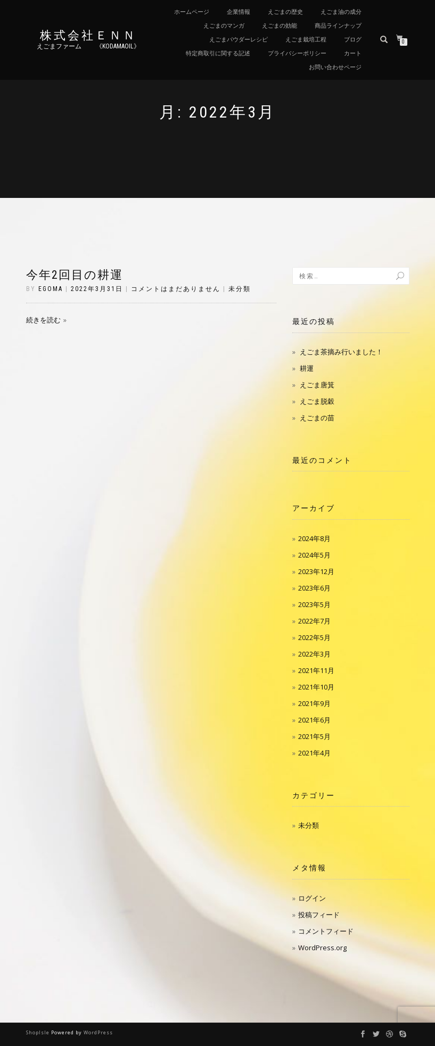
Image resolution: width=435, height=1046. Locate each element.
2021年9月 (314, 703)
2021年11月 (316, 670)
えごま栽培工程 (305, 39)
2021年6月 (314, 720)
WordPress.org (322, 947)
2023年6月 (314, 588)
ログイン (312, 898)
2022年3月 (314, 654)
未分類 (239, 289)
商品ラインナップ (338, 25)
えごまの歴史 (285, 12)
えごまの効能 (279, 25)
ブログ (353, 39)
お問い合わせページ (335, 67)
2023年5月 (314, 604)
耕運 (307, 368)
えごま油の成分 (341, 12)
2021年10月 (316, 687)
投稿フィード (319, 914)
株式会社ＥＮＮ (88, 35)
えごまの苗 (317, 417)
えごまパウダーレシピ (238, 39)
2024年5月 (314, 555)
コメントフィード (326, 931)
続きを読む (43, 320)
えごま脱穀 (317, 401)
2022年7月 (314, 621)
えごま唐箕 (317, 384)
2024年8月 (314, 538)
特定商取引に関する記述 (218, 53)
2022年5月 (314, 637)
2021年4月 (314, 753)
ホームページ (191, 12)
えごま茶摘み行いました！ (341, 351)
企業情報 (238, 12)
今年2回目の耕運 (74, 274)
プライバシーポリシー (297, 53)
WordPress (98, 1032)
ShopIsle (38, 1032)
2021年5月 (314, 736)
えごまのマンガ (223, 25)
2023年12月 (316, 571)
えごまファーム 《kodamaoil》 (88, 46)
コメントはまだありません (175, 289)
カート (353, 53)
